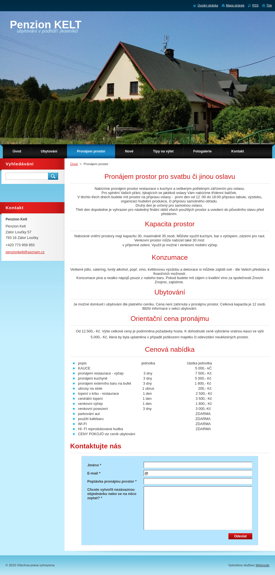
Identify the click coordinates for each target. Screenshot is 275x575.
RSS (255, 5)
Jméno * (94, 465)
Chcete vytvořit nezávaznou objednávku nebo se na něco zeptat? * (111, 493)
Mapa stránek (235, 5)
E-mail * (93, 473)
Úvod (74, 164)
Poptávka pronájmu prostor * (112, 481)
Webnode (262, 565)
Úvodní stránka (208, 5)
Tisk (269, 5)
